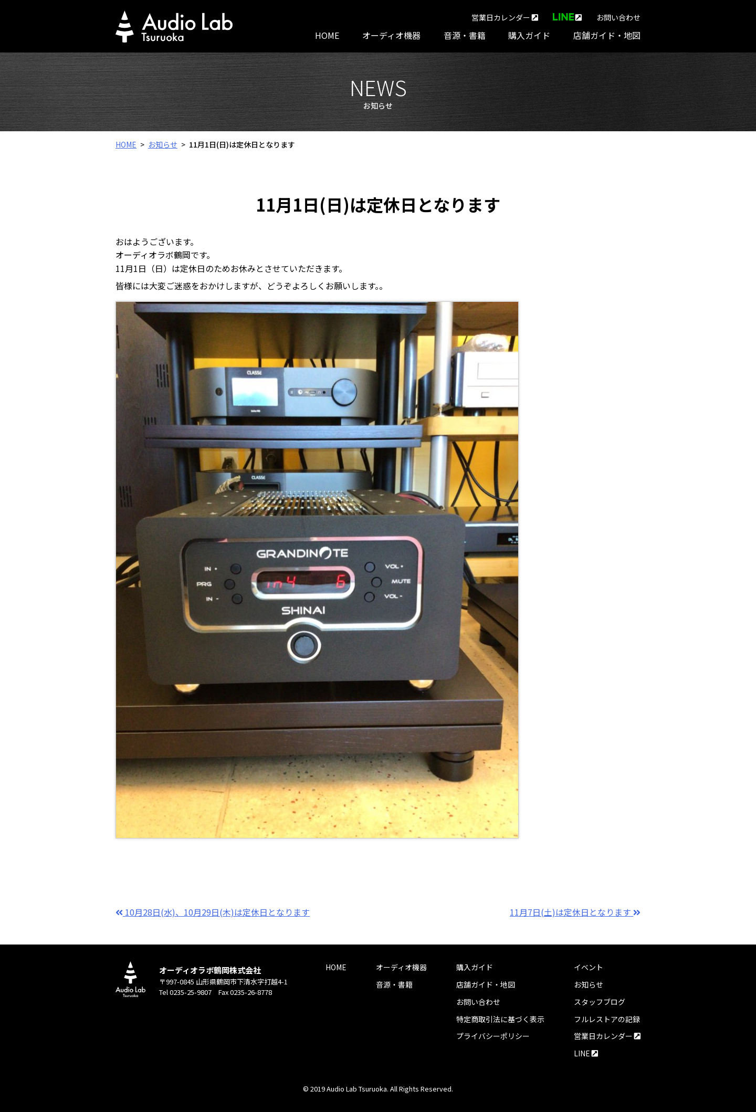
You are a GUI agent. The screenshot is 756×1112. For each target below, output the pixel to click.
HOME (327, 35)
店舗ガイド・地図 (606, 35)
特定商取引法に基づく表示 (500, 1019)
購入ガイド (529, 35)
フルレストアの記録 (607, 1019)
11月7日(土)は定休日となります (575, 912)
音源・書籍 (465, 35)
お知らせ (162, 144)
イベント (588, 967)
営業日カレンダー (504, 17)
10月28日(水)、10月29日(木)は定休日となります (213, 912)
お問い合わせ (618, 17)
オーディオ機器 (391, 35)
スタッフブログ (599, 1001)
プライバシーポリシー (493, 1036)
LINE (586, 1053)
